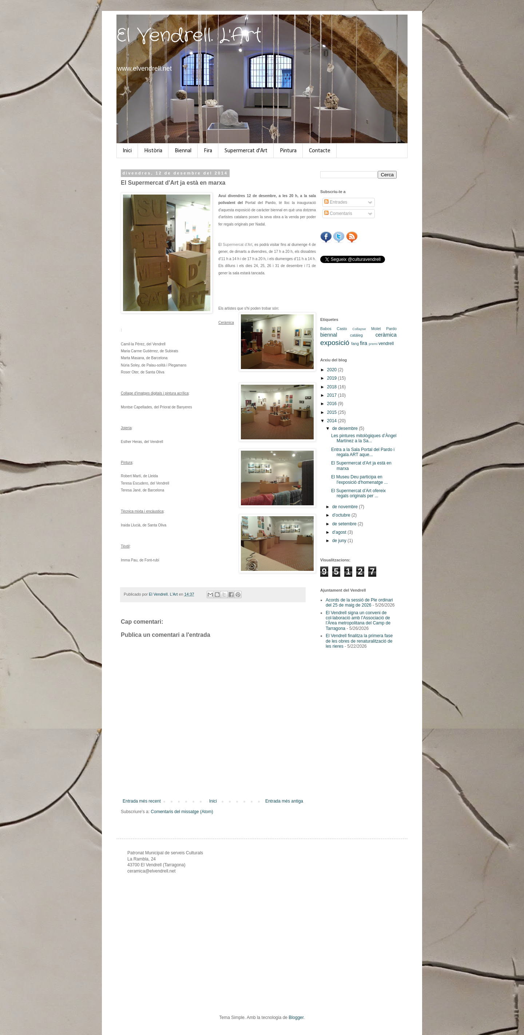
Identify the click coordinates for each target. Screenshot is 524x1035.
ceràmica (386, 335)
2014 (332, 420)
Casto (342, 328)
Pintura (288, 151)
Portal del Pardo (260, 203)
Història (153, 151)
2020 (332, 369)
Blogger (296, 1017)
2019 (332, 378)
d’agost (340, 532)
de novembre (345, 506)
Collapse (359, 329)
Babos (326, 328)
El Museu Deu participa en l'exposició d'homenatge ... (359, 479)
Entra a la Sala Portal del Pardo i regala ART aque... (362, 452)
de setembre (345, 523)
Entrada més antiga (284, 801)
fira (363, 343)
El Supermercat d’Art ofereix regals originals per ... (358, 493)
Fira (208, 151)
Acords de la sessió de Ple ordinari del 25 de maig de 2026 (359, 602)
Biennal (183, 151)
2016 (332, 403)
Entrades (335, 202)
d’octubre (342, 515)
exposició (334, 342)
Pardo (391, 328)
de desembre (345, 428)
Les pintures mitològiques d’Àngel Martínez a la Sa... (363, 438)
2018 (332, 386)
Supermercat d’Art (237, 245)
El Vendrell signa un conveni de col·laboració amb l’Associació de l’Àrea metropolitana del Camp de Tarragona (358, 620)
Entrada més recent (142, 801)
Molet (376, 328)
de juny (340, 540)
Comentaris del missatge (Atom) (182, 811)
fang (355, 343)
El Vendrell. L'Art (189, 36)
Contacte (319, 151)
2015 (332, 412)
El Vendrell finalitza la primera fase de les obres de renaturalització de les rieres (359, 641)
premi (373, 344)
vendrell (386, 343)
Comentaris (338, 213)
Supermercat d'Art (246, 151)
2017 (332, 395)
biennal (328, 335)
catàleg (356, 335)
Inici (127, 151)
